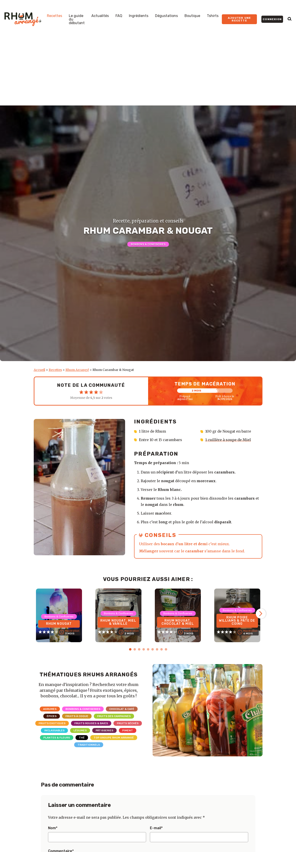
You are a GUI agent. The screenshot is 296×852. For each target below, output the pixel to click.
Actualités (100, 16)
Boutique (192, 16)
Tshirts (212, 16)
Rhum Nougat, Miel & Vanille (118, 622)
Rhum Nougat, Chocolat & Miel (178, 622)
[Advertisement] (148, 72)
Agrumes (50, 709)
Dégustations (166, 16)
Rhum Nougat (59, 624)
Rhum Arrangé (77, 370)
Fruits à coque (76, 716)
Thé (82, 737)
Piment (127, 730)
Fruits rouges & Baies (91, 723)
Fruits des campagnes (114, 716)
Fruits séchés (128, 723)
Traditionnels (89, 744)
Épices (52, 716)
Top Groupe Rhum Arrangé (114, 737)
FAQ (118, 16)
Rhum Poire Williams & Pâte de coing (237, 621)
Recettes (54, 16)
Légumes (80, 730)
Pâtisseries (104, 730)
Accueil (39, 370)
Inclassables (54, 730)
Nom (52, 828)
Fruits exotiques (52, 723)
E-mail (156, 828)
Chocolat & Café (121, 709)
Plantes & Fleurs (56, 737)
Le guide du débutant (77, 19)
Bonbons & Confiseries (148, 244)
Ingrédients (138, 16)
